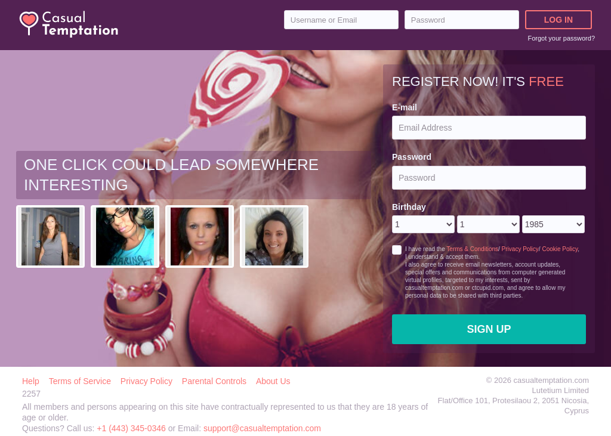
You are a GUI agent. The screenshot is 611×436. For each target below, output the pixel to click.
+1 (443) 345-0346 (132, 428)
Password (411, 157)
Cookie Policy (560, 249)
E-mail (404, 107)
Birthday (409, 207)
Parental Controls (214, 381)
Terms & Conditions (472, 249)
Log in (558, 19)
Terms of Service (80, 381)
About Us (273, 381)
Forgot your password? (561, 38)
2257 (31, 393)
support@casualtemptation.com (262, 428)
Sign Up (489, 329)
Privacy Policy (520, 249)
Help (30, 381)
